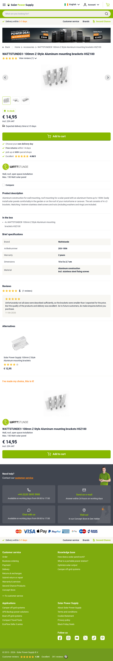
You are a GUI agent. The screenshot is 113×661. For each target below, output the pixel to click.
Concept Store (8, 590)
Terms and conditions (67, 612)
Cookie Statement (66, 616)
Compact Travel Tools (12, 620)
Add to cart (56, 136)
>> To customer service (12, 596)
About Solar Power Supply (69, 607)
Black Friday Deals (66, 624)
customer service (24, 478)
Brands (86, 21)
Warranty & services (11, 581)
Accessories (28, 47)
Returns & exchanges (12, 573)
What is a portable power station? (73, 561)
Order (5, 557)
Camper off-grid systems (69, 569)
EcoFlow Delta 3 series (12, 624)
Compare (10, 185)
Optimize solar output (67, 565)
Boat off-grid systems (12, 616)
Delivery (5, 569)
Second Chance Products (13, 586)
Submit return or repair (12, 577)
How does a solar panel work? (71, 557)
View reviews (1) (28, 58)
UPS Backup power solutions (15, 612)
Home (17, 47)
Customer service (71, 21)
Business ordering (10, 561)
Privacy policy (64, 620)
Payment (6, 565)
